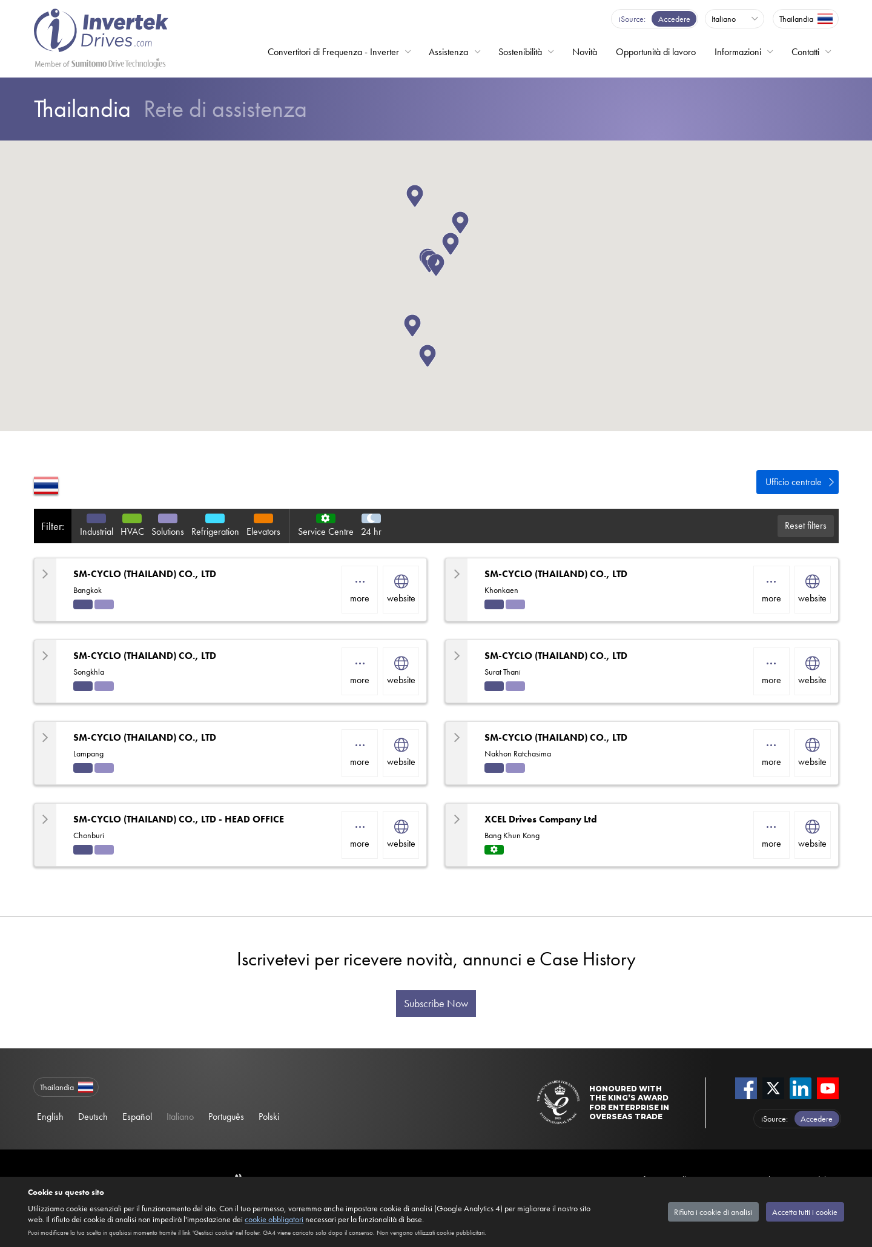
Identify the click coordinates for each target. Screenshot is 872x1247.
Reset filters (806, 525)
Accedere (674, 18)
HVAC (132, 531)
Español (137, 1116)
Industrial (96, 531)
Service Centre (326, 531)
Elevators (263, 531)
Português (226, 1116)
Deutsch (93, 1116)
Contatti (805, 51)
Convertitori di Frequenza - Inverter (333, 51)
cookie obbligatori (274, 1219)
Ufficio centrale (793, 481)
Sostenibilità (520, 51)
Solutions (167, 531)
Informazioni (738, 51)
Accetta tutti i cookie (804, 1211)
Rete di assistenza (170, 108)
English (50, 1116)
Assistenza (448, 51)
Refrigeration (215, 531)
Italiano (180, 1116)
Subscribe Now (436, 1003)
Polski (269, 1116)
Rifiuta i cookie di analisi (713, 1211)
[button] (423, 207)
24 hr (371, 531)
